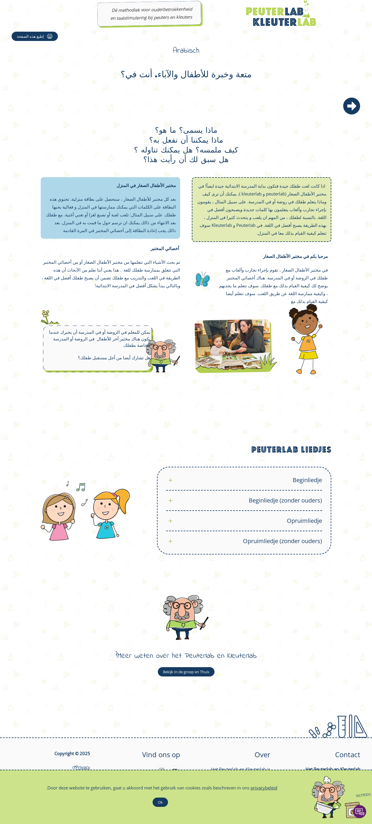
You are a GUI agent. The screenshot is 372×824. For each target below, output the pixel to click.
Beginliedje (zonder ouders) (285, 500)
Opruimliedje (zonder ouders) (282, 541)
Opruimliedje (304, 521)
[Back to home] (281, 13)
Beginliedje (307, 480)
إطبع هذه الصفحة (35, 36)
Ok (160, 802)
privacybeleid (264, 788)
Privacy (80, 767)
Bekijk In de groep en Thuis (186, 671)
